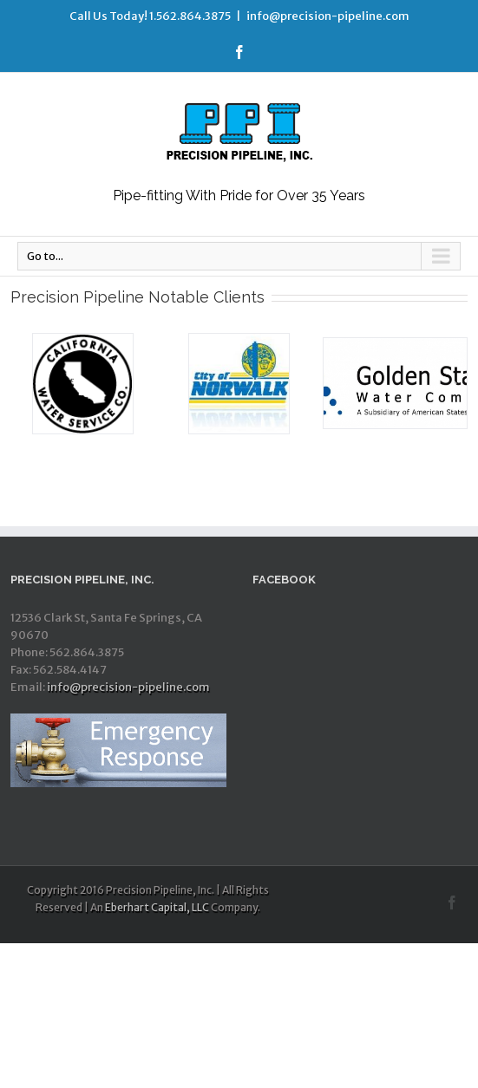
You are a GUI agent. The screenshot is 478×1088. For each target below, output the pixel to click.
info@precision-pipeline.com (327, 16)
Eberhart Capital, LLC (157, 907)
